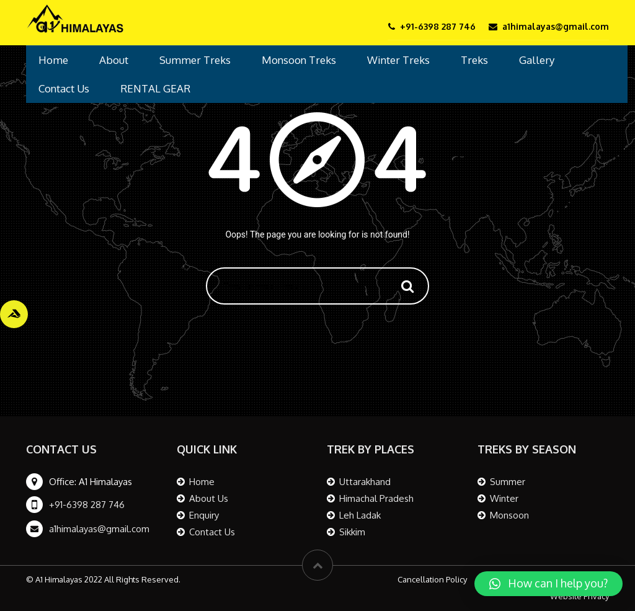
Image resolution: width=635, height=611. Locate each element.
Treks (474, 59)
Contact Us (63, 88)
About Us (208, 498)
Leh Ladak (360, 515)
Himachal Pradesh (376, 498)
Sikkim (352, 532)
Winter (504, 498)
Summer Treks (195, 59)
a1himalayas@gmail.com (99, 529)
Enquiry (204, 515)
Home (53, 59)
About (113, 59)
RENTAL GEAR (155, 88)
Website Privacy (579, 596)
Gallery (536, 59)
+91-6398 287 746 (87, 505)
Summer (507, 482)
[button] (548, 583)
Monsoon (509, 515)
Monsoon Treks (299, 59)
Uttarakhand (365, 482)
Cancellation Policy (432, 579)
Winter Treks (398, 59)
